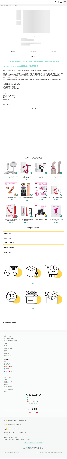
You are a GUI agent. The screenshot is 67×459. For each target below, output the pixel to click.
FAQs (5, 387)
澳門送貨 (7, 364)
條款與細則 (17, 440)
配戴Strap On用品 (13, 5)
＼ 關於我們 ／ (7, 376)
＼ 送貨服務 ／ (7, 359)
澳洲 (6, 369)
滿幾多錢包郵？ (8, 233)
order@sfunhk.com (34, 401)
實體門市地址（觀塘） (8, 355)
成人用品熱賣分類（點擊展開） (33, 322)
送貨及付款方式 (33, 51)
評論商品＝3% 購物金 (8, 342)
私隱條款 (6, 440)
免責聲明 (22, 440)
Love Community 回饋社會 (9, 389)
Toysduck (15, 438)
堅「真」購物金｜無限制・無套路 (10, 340)
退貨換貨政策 (11, 440)
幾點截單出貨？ (8, 238)
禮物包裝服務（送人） (8, 353)
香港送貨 (7, 363)
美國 (6, 371)
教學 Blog (6, 384)
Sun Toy (10, 438)
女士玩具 (7, 5)
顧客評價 (54, 51)
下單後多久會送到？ (9, 242)
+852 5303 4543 (34, 397)
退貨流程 (6, 351)
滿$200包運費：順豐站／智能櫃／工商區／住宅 (17, 420)
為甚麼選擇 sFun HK (8, 381)
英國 (11, 369)
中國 (6, 366)
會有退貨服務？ (8, 252)
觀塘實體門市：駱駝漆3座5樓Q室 (14, 425)
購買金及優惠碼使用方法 (8, 348)
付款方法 (6, 343)
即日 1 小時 (12, 363)
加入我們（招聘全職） (8, 386)
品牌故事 (6, 379)
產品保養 (6, 350)
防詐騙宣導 (28, 440)
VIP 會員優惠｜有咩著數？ (9, 338)
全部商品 (3, 5)
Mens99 (5, 438)
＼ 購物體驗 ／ (7, 335)
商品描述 (13, 51)
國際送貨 (7, 368)
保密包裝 (6, 345)
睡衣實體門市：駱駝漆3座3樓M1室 (15, 429)
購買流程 (6, 347)
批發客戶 (6, 391)
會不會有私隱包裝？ (9, 247)
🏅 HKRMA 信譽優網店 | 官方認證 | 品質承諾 (33, 443)
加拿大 (11, 371)
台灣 (11, 366)
